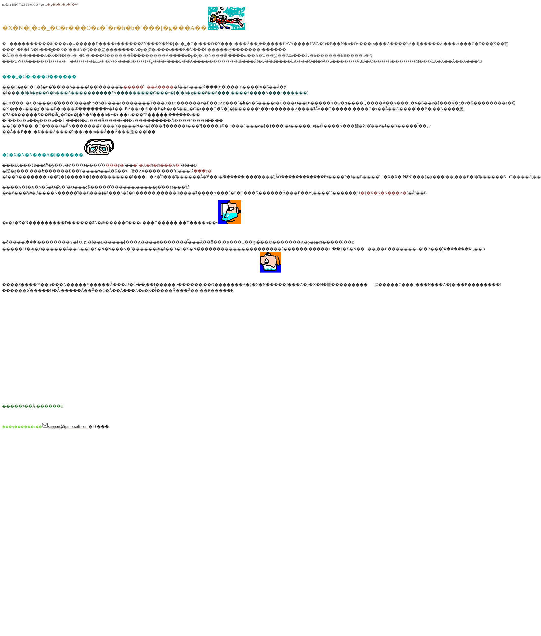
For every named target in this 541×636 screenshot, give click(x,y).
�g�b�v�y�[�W (62, 4)
